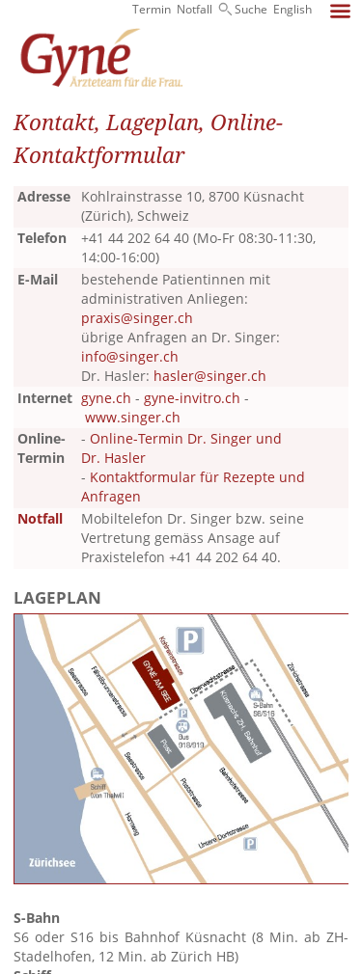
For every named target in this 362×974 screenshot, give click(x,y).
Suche (251, 9)
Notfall (194, 9)
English (292, 9)
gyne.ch (106, 398)
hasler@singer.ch (209, 375)
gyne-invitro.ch (192, 398)
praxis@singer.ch (137, 318)
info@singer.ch (130, 356)
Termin (151, 9)
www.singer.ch (133, 417)
